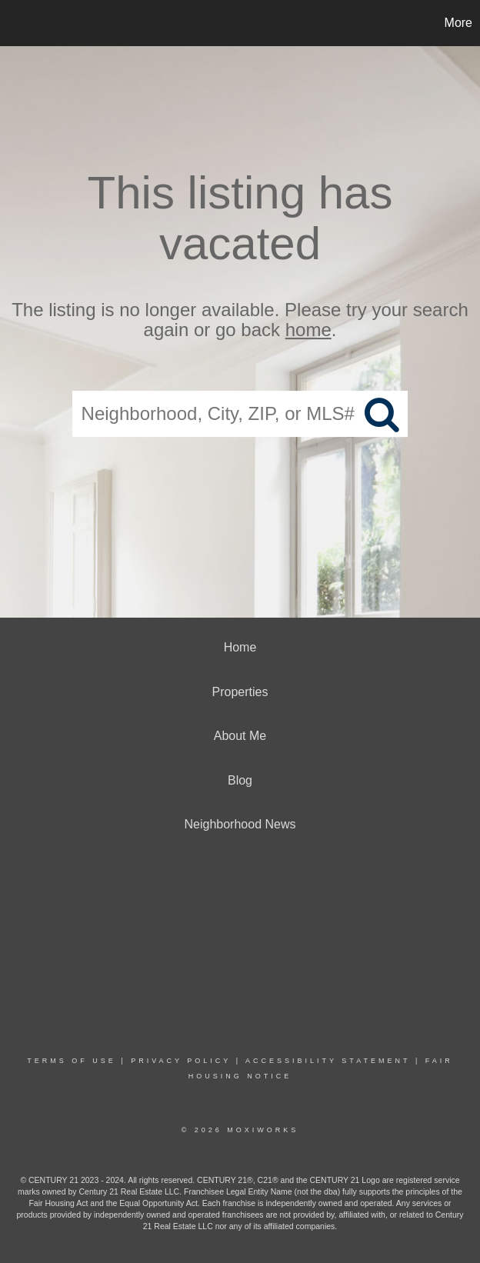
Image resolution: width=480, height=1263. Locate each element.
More (458, 22)
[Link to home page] (20, 23)
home (308, 330)
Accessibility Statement (327, 1061)
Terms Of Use (71, 1061)
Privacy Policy (181, 1061)
